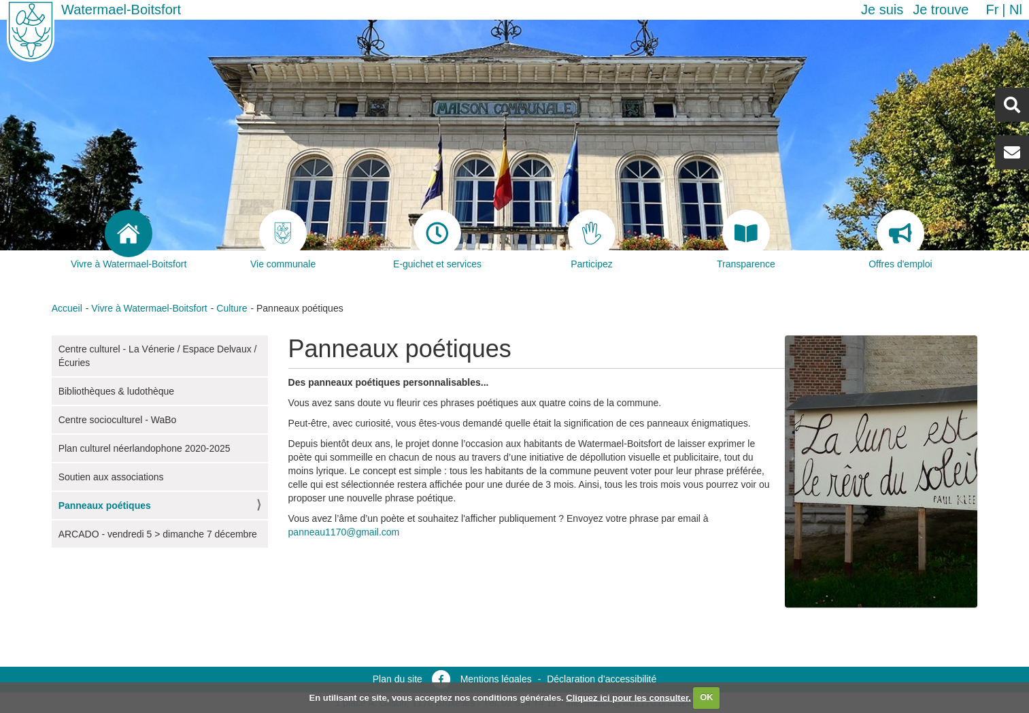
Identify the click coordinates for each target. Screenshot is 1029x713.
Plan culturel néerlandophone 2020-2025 (144, 448)
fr (991, 9)
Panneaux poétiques (104, 505)
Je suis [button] (882, 9)
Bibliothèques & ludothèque (116, 391)
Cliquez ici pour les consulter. (628, 697)
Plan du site (397, 679)
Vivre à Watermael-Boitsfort (149, 308)
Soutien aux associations (111, 476)
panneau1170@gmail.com (344, 532)
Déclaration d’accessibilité (601, 679)
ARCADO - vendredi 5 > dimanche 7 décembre (157, 534)
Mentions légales (496, 679)
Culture (231, 308)
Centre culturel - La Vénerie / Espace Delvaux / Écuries (157, 356)
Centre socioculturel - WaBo (117, 419)
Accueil (67, 308)
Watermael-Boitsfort (121, 9)
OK (706, 697)
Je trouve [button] (940, 9)
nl (1015, 9)
